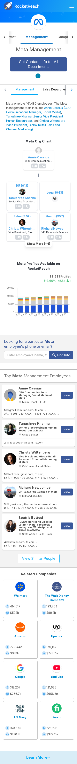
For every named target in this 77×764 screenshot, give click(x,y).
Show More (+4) (38, 243)
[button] (4, 37)
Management (24, 89)
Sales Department (55, 89)
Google (20, 676)
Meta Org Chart (38, 141)
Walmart (20, 595)
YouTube (57, 676)
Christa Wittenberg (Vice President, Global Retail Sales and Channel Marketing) (35, 125)
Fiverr (57, 717)
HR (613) (22, 185)
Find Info (61, 355)
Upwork (56, 636)
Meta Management (38, 49)
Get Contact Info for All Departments (38, 64)
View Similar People (38, 558)
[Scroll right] (71, 90)
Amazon (20, 636)
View (66, 395)
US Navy (20, 717)
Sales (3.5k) (22, 216)
